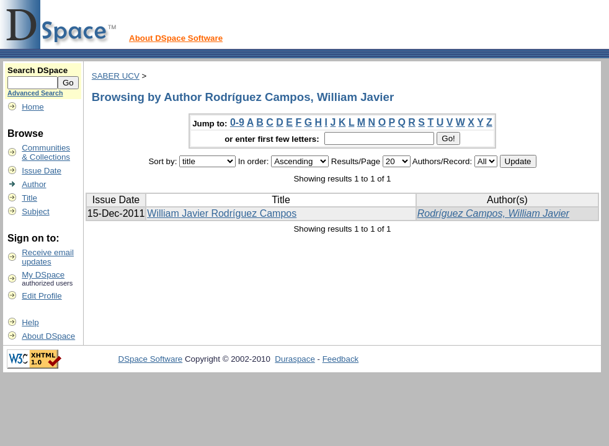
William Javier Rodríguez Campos (221, 213)
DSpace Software (150, 359)
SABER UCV (116, 76)
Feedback (340, 359)
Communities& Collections (46, 152)
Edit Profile (41, 295)
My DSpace (43, 274)
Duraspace (294, 359)
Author (34, 184)
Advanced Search (35, 93)
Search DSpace (37, 70)
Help (30, 322)
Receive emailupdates (48, 257)
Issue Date (41, 170)
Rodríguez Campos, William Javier (493, 213)
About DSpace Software (176, 38)
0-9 (237, 122)
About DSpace (48, 336)
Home (33, 107)
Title (29, 198)
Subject (35, 211)
